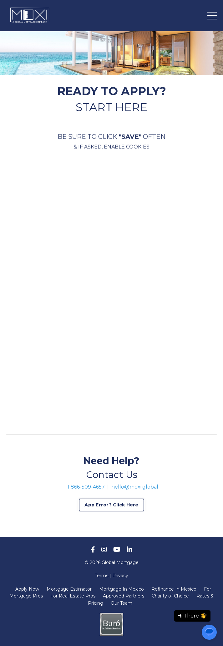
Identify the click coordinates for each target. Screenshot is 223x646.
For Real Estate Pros (72, 596)
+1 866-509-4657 (85, 487)
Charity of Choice (170, 596)
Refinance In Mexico (173, 589)
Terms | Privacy (111, 575)
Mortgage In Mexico (121, 589)
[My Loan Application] (111, 287)
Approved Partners (123, 596)
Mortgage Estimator (69, 589)
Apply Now (27, 589)
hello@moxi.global (134, 487)
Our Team (121, 603)
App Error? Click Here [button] (111, 505)
